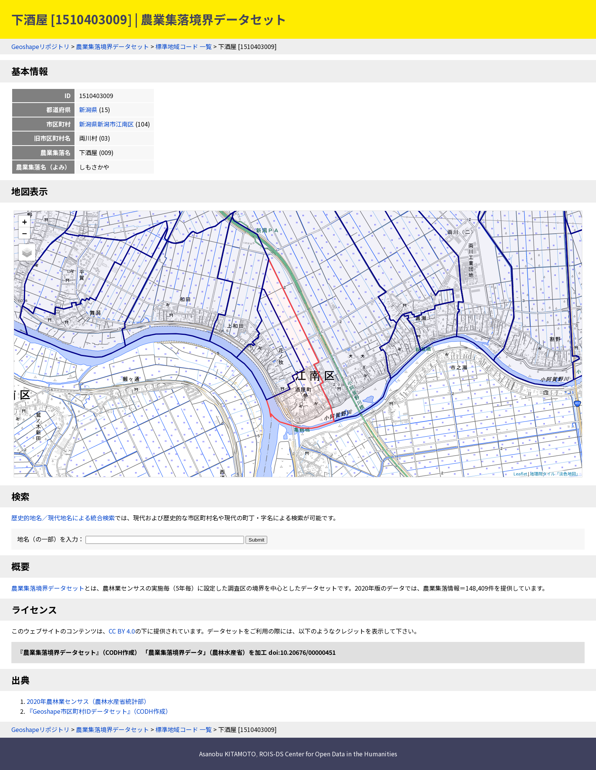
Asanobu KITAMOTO (227, 753)
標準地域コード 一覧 (183, 46)
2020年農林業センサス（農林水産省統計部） (88, 701)
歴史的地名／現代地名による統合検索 (63, 517)
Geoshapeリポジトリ (40, 46)
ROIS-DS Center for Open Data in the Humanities (328, 753)
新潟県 (88, 109)
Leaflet (520, 474)
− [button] (24, 233)
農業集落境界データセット (112, 46)
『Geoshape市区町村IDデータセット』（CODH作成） (99, 711)
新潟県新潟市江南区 (106, 123)
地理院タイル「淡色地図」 (555, 474)
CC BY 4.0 (122, 630)
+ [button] (24, 221)
